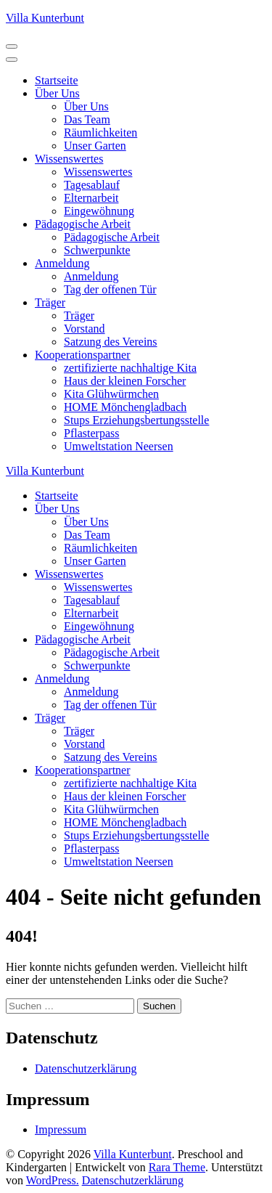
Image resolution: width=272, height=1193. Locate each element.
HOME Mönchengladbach (125, 407)
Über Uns (57, 93)
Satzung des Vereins (110, 341)
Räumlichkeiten (100, 132)
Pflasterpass (91, 433)
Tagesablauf (92, 185)
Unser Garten (95, 145)
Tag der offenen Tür (110, 289)
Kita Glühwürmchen (111, 394)
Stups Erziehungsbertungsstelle (136, 420)
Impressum (60, 1129)
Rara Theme (177, 1167)
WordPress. (52, 1180)
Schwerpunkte (97, 250)
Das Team (87, 119)
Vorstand (84, 328)
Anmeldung (62, 263)
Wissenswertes (69, 158)
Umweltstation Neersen (118, 446)
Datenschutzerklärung (85, 1068)
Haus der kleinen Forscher (125, 381)
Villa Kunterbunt (45, 18)
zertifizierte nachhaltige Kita (130, 368)
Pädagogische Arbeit (83, 224)
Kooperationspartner (83, 355)
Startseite (56, 80)
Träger (50, 302)
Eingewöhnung (99, 211)
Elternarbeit (91, 198)
